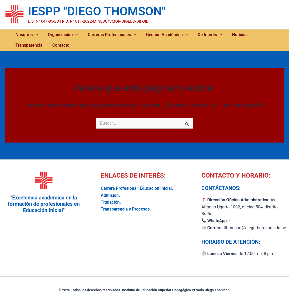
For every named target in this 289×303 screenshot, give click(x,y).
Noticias (229, 34)
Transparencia (258, 34)
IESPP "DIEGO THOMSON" (97, 11)
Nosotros (25, 35)
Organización (60, 35)
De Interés (201, 35)
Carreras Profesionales (107, 35)
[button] (34, 35)
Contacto (23, 45)
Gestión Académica (160, 35)
